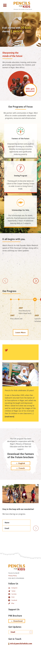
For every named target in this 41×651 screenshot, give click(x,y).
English (20, 463)
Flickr (11, 597)
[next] (36, 281)
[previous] (5, 281)
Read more (9, 417)
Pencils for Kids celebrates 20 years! (19, 390)
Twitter (11, 591)
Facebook (12, 600)
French (20, 468)
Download (17, 621)
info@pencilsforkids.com (20, 643)
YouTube (12, 594)
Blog (11, 603)
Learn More (20, 332)
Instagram (12, 588)
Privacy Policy (12, 575)
